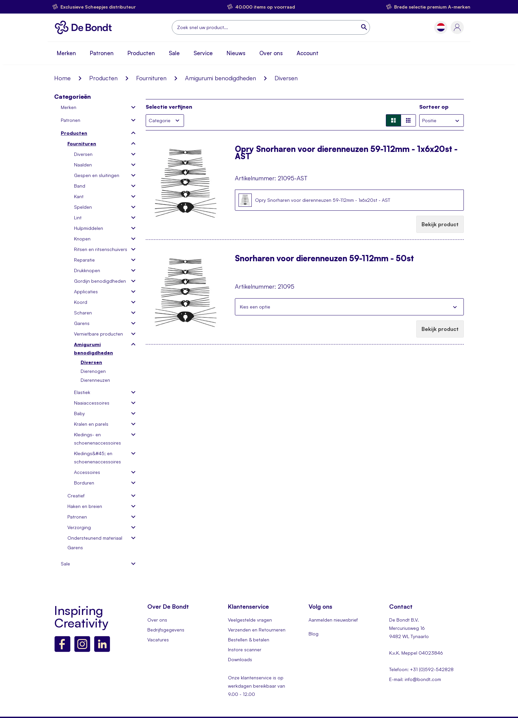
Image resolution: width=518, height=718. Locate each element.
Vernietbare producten (98, 334)
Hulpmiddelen (88, 228)
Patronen (102, 53)
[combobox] (271, 27)
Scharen (83, 312)
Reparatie (84, 260)
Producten (141, 53)
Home (62, 78)
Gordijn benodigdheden (100, 281)
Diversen (83, 154)
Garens (82, 323)
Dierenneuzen (95, 380)
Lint (78, 217)
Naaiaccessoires (91, 403)
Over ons (271, 53)
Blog (313, 633)
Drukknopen (87, 270)
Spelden (83, 207)
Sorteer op (434, 106)
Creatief (76, 495)
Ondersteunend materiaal (94, 538)
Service (203, 53)
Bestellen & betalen (248, 639)
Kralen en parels (91, 424)
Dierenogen (93, 371)
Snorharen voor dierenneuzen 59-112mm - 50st (324, 259)
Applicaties (86, 291)
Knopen (82, 238)
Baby (79, 413)
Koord (80, 302)
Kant (79, 196)
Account (307, 53)
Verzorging (79, 527)
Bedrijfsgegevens (165, 629)
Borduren (84, 482)
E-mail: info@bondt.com (415, 679)
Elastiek (82, 392)
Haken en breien (84, 506)
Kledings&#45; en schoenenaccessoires (97, 457)
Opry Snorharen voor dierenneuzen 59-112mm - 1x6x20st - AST (346, 152)
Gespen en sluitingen (96, 175)
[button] (441, 27)
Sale (174, 53)
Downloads (240, 659)
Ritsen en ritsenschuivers (100, 249)
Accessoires (87, 472)
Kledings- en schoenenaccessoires (97, 439)
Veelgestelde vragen (250, 620)
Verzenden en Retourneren (256, 629)
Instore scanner (244, 649)
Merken (66, 53)
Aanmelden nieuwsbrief (333, 620)
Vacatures (158, 639)
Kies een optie (255, 306)
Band (79, 186)
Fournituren (151, 78)
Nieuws (236, 53)
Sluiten (454, 307)
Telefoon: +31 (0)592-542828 (421, 669)
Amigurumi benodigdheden (220, 78)
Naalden (83, 164)
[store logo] (85, 27)
